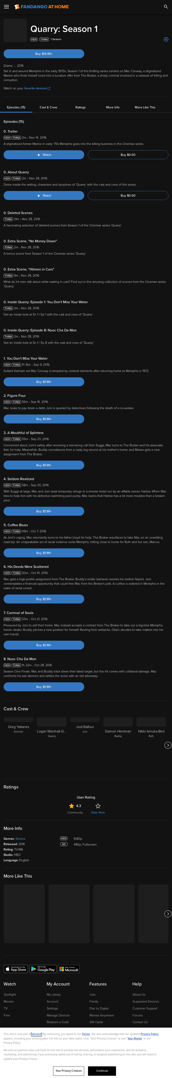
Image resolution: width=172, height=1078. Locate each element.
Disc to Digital (99, 951)
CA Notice (88, 1016)
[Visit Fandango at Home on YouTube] (26, 995)
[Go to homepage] (41, 6)
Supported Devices (146, 944)
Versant (36, 1034)
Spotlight (10, 937)
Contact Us (140, 965)
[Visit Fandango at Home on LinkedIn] (8, 995)
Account (52, 944)
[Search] (166, 6)
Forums (138, 958)
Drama (20, 781)
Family (94, 944)
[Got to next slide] (168, 688)
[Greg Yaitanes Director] (19, 688)
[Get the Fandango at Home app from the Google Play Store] (43, 911)
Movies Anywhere (102, 958)
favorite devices (37, 84)
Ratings (80, 103)
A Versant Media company (40, 1005)
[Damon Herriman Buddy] (118, 688)
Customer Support (145, 951)
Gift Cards (96, 965)
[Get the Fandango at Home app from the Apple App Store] (16, 911)
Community (75, 755)
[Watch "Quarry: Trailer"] (44, 150)
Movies (8, 944)
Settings (52, 951)
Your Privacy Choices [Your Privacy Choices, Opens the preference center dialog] (69, 1071)
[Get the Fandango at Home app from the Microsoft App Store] (69, 911)
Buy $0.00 (128, 150)
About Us (139, 937)
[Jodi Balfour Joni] (85, 688)
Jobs (136, 986)
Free (7, 958)
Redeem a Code (58, 965)
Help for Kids (134, 1016)
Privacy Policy (31, 1016)
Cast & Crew (48, 103)
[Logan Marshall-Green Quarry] (52, 688)
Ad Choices (11, 1016)
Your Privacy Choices (65, 1016)
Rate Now (98, 755)
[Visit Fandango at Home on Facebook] (17, 995)
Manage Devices (58, 958)
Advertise (139, 972)
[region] (86, 1053)
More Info (113, 103)
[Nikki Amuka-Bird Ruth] (151, 688)
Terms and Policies (111, 1016)
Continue (102, 1071)
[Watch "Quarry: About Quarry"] (44, 191)
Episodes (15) (16, 103)
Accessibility (141, 979)
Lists (92, 937)
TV (6, 951)
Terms (86, 1034)
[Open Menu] (6, 6)
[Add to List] (166, 35)
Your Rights (134, 1038)
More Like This (145, 103)
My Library (54, 937)
